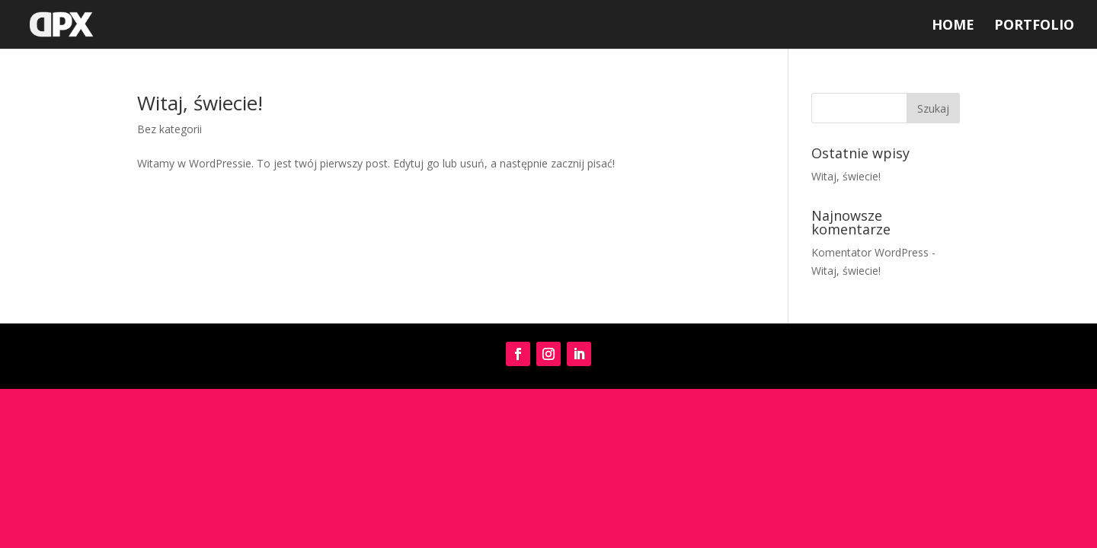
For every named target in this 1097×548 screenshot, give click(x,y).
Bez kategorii (169, 129)
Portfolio (1034, 26)
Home (953, 26)
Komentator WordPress (870, 252)
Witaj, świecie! (200, 102)
